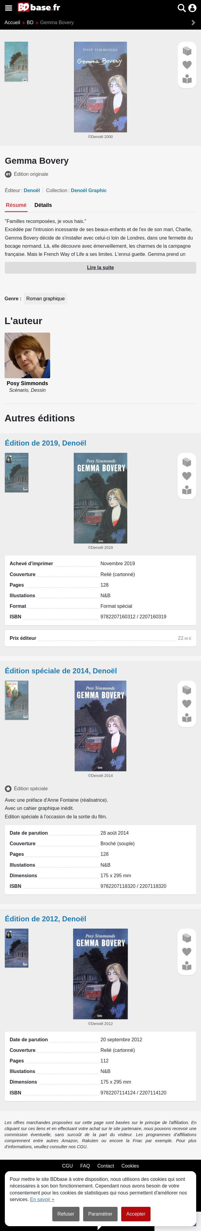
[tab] (16, 205)
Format (18, 606)
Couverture (22, 574)
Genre (12, 298)
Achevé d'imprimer (31, 563)
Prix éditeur (23, 638)
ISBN (15, 616)
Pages (17, 585)
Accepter (135, 1213)
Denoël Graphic (89, 190)
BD (30, 22)
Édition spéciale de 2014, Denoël (61, 671)
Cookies (130, 1165)
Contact (105, 1165)
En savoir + (42, 1199)
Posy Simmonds (27, 383)
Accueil (12, 22)
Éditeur (12, 190)
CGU (67, 1165)
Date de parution (29, 833)
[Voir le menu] (9, 8)
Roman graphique (45, 298)
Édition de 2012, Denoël (45, 919)
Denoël (32, 190)
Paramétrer (100, 1213)
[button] (182, 8)
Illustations (22, 595)
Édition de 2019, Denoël (45, 443)
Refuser (65, 1213)
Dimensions (23, 875)
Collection (56, 190)
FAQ (85, 1165)
